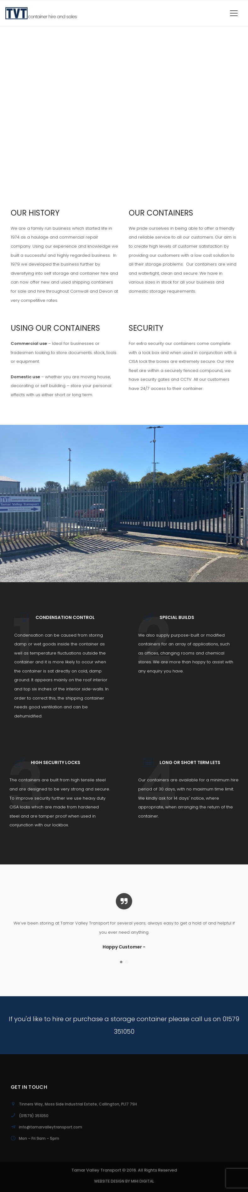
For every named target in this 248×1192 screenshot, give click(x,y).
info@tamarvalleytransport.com (50, 1127)
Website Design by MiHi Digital (124, 1181)
